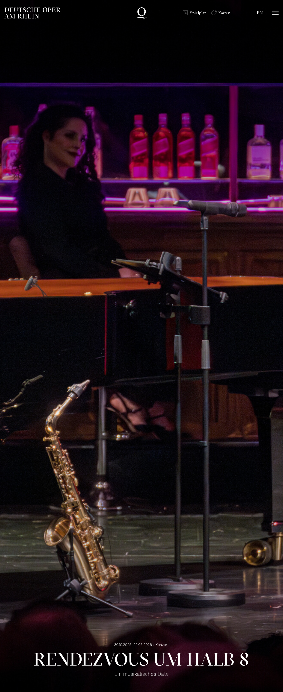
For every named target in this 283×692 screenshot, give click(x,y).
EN (260, 13)
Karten (224, 13)
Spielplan (198, 13)
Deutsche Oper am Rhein (32, 13)
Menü (275, 13)
